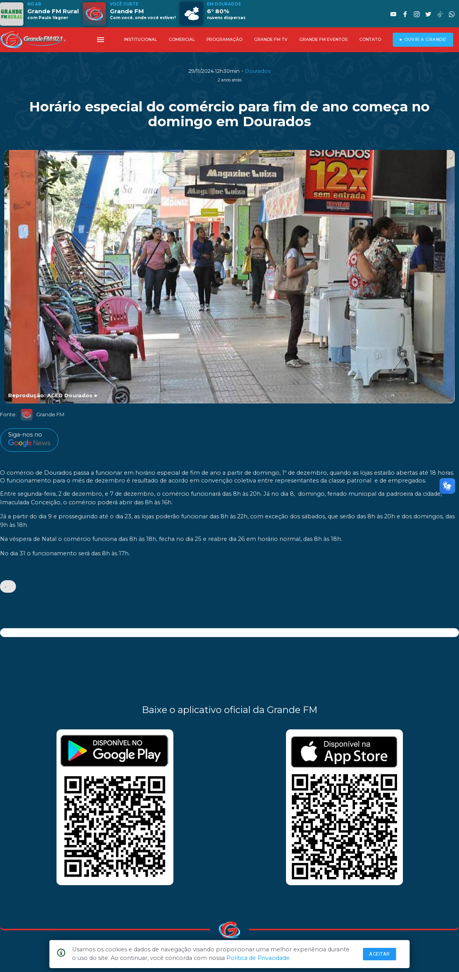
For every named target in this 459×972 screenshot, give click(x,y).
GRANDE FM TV (271, 39)
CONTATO (370, 39)
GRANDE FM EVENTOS (323, 39)
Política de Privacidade (258, 957)
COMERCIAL (182, 39)
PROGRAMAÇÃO (224, 39)
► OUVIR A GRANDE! (423, 39)
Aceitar (379, 954)
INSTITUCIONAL (140, 39)
